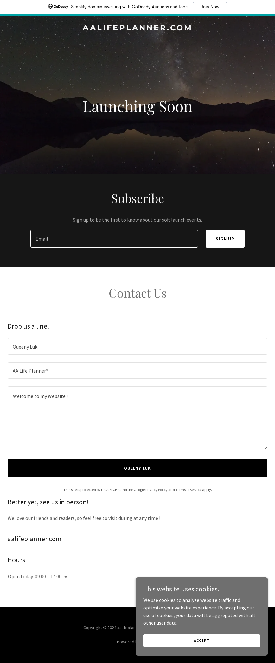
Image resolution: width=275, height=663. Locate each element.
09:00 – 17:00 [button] (48, 576)
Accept (204, 640)
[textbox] (114, 239)
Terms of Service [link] (188, 489)
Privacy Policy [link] (156, 489)
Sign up (225, 239)
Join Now (210, 7)
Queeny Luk (137, 468)
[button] (64, 576)
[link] (138, 28)
